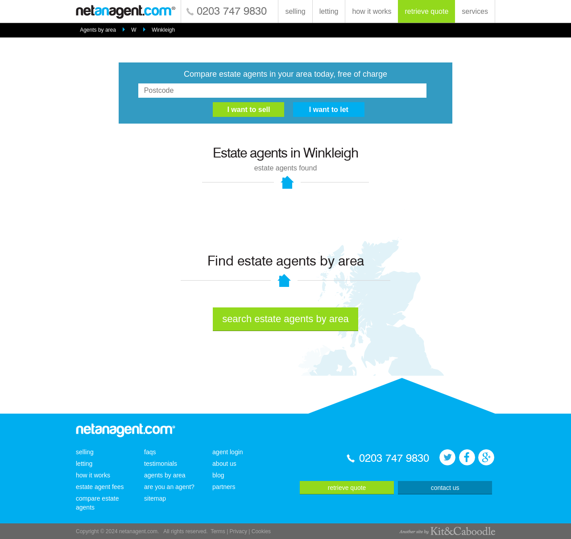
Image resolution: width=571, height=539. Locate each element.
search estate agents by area (285, 318)
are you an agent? (169, 486)
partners (223, 486)
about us (224, 463)
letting (329, 11)
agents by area (165, 475)
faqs (150, 452)
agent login (227, 452)
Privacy (238, 531)
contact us (445, 487)
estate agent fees (100, 486)
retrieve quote (426, 11)
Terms (218, 531)
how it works (371, 11)
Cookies (261, 531)
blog (218, 475)
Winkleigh (163, 30)
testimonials (160, 463)
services (475, 11)
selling (295, 11)
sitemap (155, 498)
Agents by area (98, 30)
